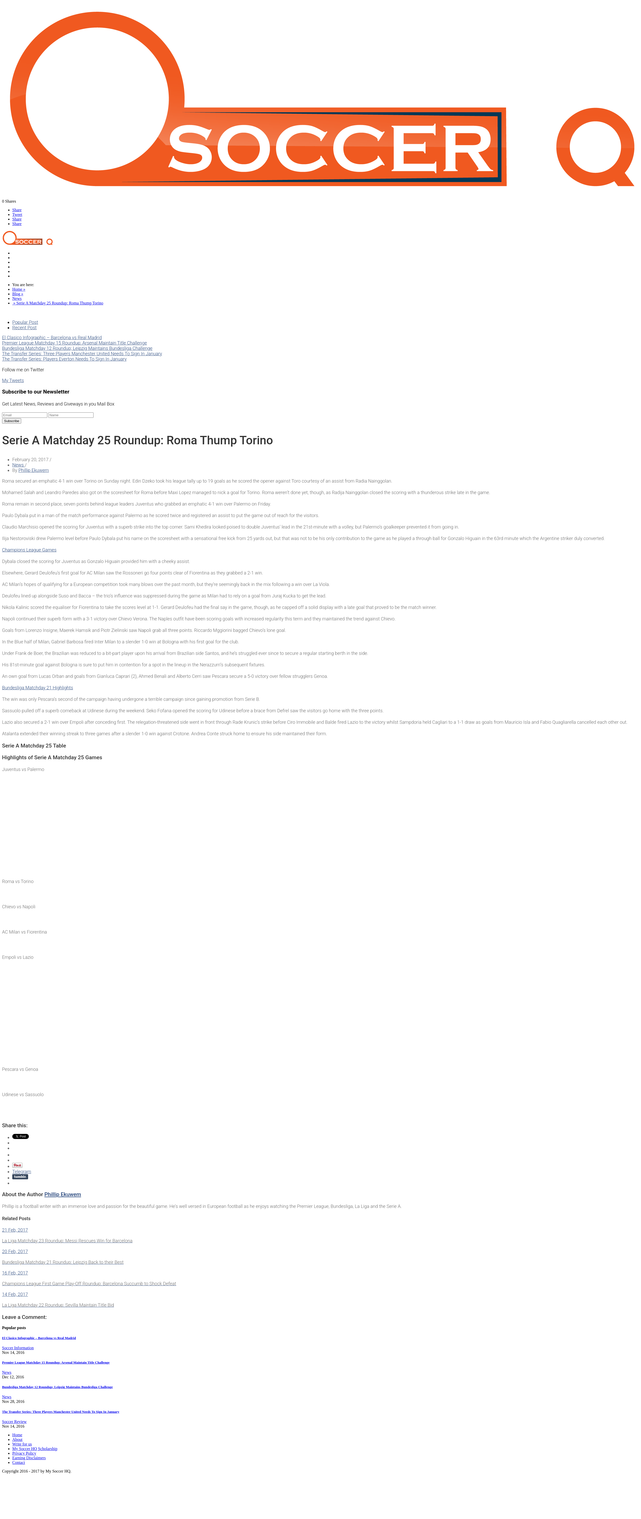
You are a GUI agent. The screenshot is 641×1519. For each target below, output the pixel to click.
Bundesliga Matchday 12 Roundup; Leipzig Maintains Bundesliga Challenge (77, 348)
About (17, 1439)
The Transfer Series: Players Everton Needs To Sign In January (64, 359)
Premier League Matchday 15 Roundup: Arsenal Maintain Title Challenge (74, 343)
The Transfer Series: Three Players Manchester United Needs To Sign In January (82, 353)
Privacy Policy (24, 1453)
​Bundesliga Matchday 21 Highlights (37, 687)
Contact (18, 276)
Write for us (22, 1444)
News (16, 257)
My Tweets (13, 380)
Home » (18, 289)
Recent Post (24, 327)
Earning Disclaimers (29, 1458)
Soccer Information (28, 271)
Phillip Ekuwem (33, 470)
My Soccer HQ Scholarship (34, 1449)
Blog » (17, 294)
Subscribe (11, 421)
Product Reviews (26, 267)
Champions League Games (29, 550)
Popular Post (25, 322)
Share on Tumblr (20, 1176)
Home (17, 253)
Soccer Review (24, 262)
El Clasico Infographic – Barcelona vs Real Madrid (52, 337)
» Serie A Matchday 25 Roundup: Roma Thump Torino (57, 303)
